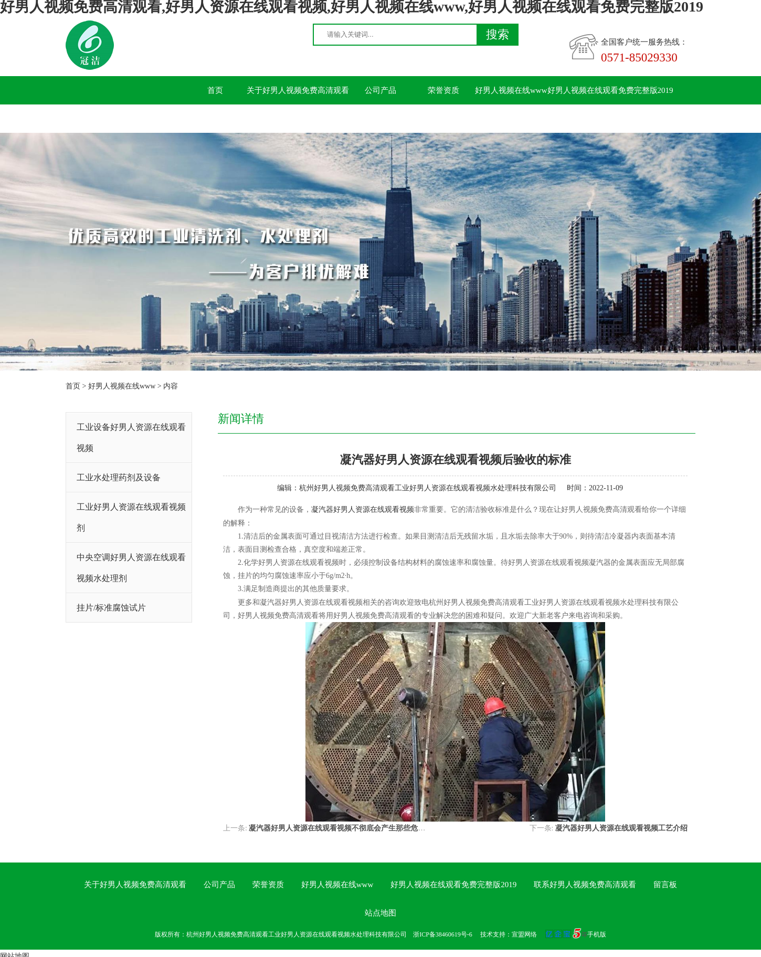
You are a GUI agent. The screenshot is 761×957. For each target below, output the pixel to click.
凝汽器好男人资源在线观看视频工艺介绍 (621, 828)
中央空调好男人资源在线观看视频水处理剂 (131, 568)
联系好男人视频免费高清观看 (235, 118)
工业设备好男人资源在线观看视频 (131, 438)
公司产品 (380, 90)
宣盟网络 (524, 934)
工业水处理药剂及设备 (119, 477)
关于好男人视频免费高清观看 (298, 90)
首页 (215, 90)
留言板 (318, 118)
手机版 (596, 934)
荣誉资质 (443, 90)
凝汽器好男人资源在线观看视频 (362, 509)
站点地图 (380, 913)
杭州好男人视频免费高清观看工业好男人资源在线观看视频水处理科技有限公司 (427, 488)
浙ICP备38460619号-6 (442, 934)
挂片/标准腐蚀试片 (111, 607)
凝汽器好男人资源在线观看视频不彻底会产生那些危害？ (340, 828)
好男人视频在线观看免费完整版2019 (610, 90)
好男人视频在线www (511, 90)
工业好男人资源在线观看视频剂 (131, 517)
